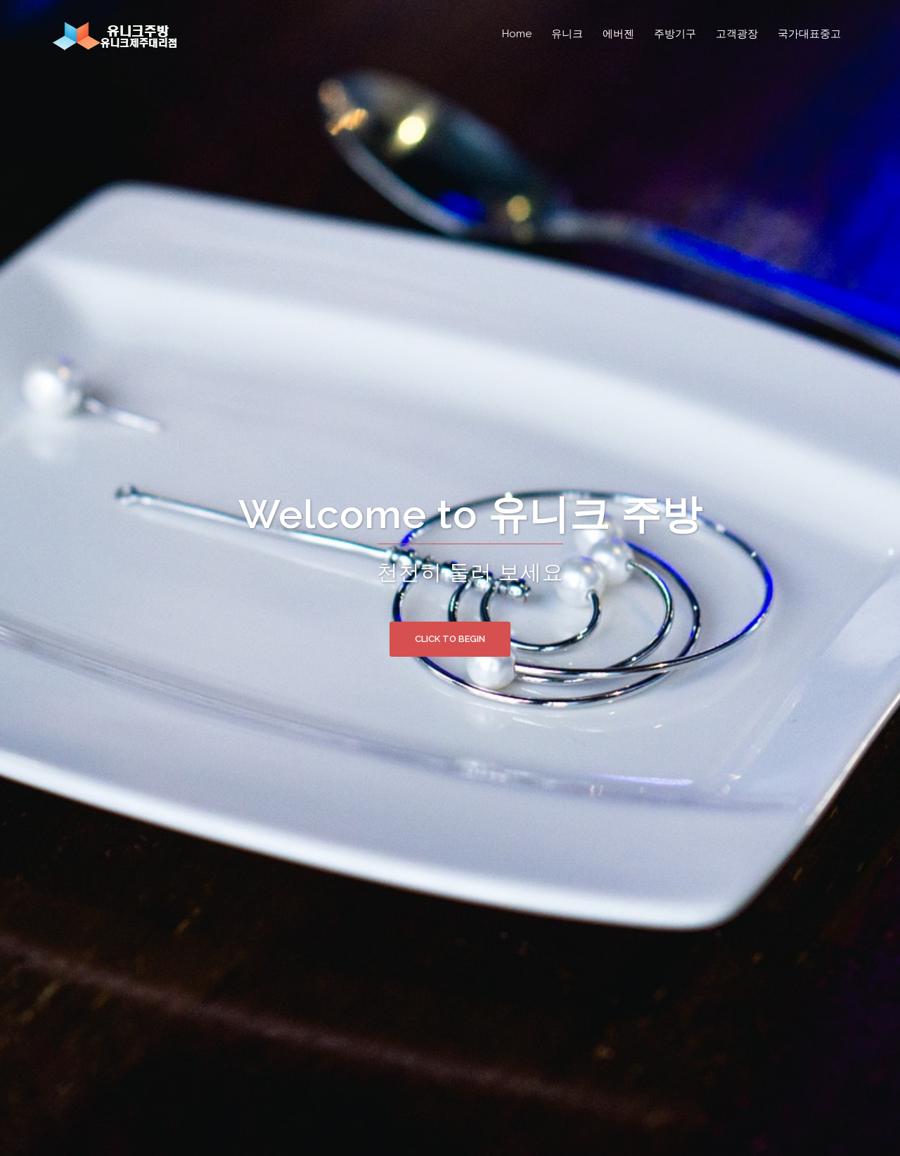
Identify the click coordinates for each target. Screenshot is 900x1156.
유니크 (567, 33)
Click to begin (450, 639)
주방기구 (675, 33)
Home (517, 33)
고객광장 (737, 33)
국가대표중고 (809, 33)
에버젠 (618, 33)
